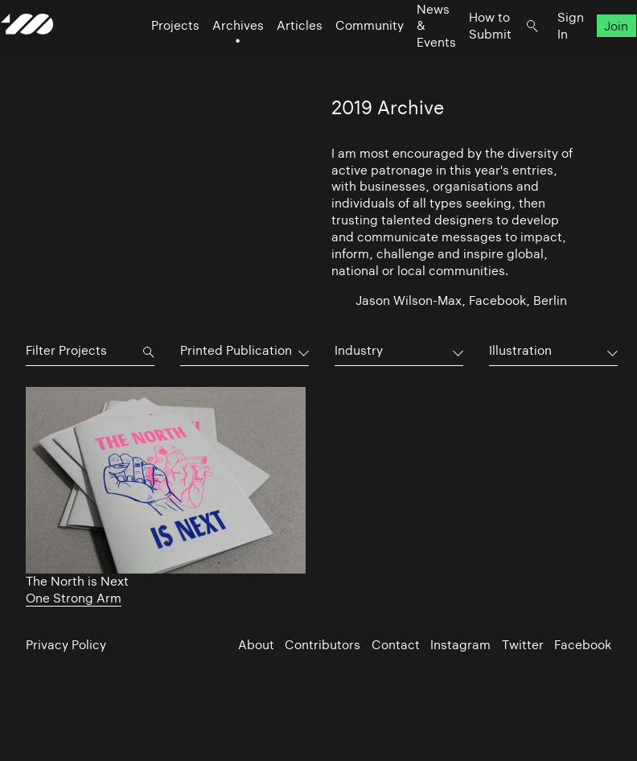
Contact (396, 644)
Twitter (523, 644)
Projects (150, 56)
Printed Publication (236, 350)
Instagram (460, 644)
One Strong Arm (73, 598)
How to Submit (465, 56)
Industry (359, 350)
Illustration (520, 350)
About (256, 644)
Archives (213, 56)
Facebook (582, 644)
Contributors (322, 644)
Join (592, 56)
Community (344, 56)
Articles (275, 56)
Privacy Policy (66, 644)
